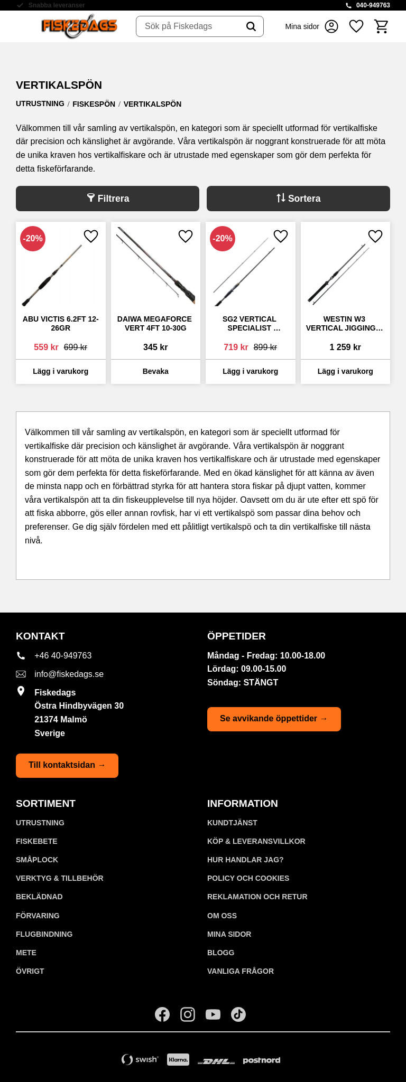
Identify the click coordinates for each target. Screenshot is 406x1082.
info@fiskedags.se (69, 674)
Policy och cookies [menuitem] (248, 878)
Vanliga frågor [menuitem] (240, 971)
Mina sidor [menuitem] (229, 934)
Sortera (304, 198)
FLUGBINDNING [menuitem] (44, 934)
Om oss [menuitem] (222, 915)
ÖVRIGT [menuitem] (30, 971)
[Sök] (251, 26)
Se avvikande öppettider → (274, 718)
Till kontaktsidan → (67, 764)
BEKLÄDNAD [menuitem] (39, 896)
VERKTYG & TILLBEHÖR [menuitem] (60, 878)
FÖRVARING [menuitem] (38, 915)
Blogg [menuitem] (220, 952)
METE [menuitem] (26, 952)
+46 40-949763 (62, 655)
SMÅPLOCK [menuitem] (37, 859)
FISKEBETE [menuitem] (37, 841)
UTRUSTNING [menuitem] (40, 822)
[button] (356, 26)
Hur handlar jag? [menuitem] (245, 859)
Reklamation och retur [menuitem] (257, 896)
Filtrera (114, 198)
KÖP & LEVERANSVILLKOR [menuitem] (256, 841)
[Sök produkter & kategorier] (187, 26)
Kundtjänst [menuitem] (232, 822)
